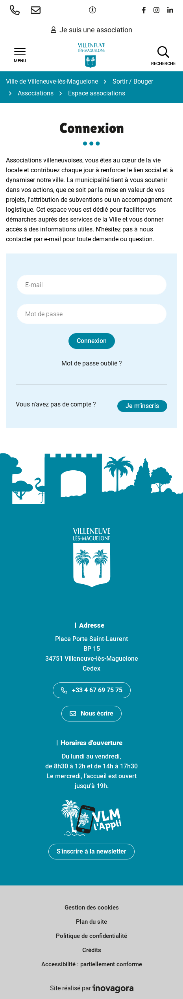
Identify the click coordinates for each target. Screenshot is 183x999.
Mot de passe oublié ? (91, 363)
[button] (16, 10)
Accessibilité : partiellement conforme (91, 964)
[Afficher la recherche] (163, 55)
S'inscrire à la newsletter (91, 851)
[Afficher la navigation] (19, 55)
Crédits (91, 950)
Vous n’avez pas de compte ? (91, 406)
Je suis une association (91, 30)
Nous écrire (91, 713)
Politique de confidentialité (91, 935)
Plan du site (91, 921)
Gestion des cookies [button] (92, 907)
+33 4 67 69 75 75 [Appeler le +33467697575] (91, 690)
